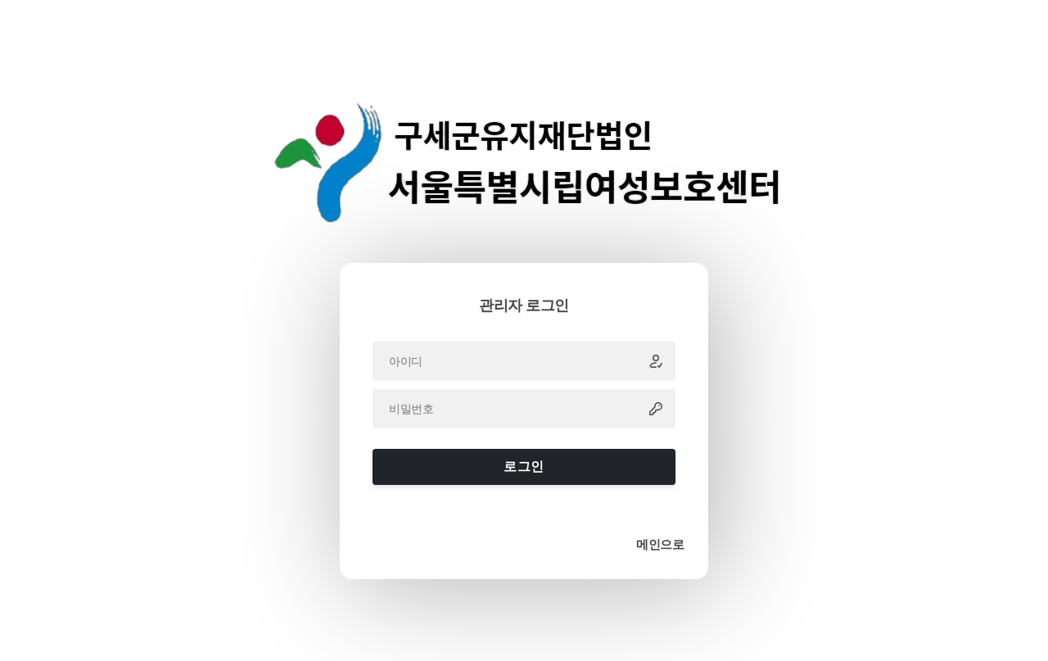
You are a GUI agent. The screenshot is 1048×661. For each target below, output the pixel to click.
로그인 (524, 466)
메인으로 (660, 544)
